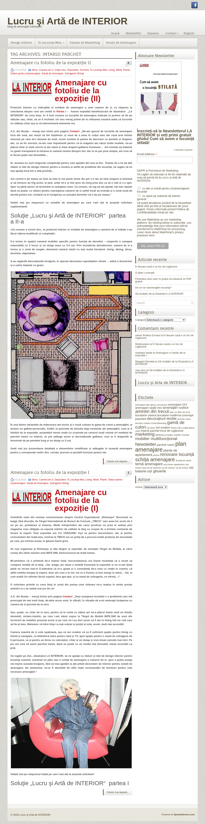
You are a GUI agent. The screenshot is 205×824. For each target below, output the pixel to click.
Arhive (139, 487)
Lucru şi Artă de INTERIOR (68, 21)
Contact (172, 32)
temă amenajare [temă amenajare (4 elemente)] (149, 464)
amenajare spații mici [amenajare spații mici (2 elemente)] (148, 407)
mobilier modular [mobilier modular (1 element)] (181, 435)
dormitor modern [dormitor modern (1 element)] (143, 423)
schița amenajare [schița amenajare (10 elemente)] (155, 459)
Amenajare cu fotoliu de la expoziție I (49, 472)
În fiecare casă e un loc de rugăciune (156, 266)
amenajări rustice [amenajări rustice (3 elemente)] (176, 408)
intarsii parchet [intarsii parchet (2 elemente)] (150, 430)
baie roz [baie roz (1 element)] (173, 412)
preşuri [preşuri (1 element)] (156, 455)
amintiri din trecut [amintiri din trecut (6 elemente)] (152, 411)
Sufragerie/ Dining (74, 73)
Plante (126, 70)
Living (112, 70)
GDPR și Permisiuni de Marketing (157, 170)
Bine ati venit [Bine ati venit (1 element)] (184, 412)
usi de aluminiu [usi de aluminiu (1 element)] (154, 468)
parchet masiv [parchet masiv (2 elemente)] (166, 444)
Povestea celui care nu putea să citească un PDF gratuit (163, 280)
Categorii (140, 319)
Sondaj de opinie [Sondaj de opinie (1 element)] (183, 460)
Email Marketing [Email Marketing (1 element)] (158, 423)
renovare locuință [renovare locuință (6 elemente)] (177, 454)
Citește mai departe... (118, 461)
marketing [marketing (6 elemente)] (145, 434)
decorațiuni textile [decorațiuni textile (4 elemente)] (161, 418)
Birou (35, 70)
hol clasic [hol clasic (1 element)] (150, 428)
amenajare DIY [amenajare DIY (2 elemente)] (177, 404)
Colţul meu (60, 70)
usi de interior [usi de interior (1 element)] (182, 468)
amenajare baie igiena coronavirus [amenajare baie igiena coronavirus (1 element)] (151, 405)
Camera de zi (46, 70)
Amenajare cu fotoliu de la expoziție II (50, 62)
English (189, 33)
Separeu (153, 33)
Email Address (147, 154)
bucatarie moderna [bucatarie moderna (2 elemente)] (169, 415)
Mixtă (119, 70)
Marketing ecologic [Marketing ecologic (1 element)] (164, 435)
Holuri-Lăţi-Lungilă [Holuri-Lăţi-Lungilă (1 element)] (179, 428)
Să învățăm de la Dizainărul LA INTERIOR (159, 293)
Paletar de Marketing (85, 42)
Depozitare (73, 70)
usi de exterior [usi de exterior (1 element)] (168, 468)
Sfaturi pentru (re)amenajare (25, 73)
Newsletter (133, 33)
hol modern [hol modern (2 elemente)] (163, 427)
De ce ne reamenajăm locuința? (153, 287)
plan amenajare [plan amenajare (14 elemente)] (160, 446)
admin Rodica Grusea (147, 335)
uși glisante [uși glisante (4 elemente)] (156, 471)
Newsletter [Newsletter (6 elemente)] (145, 444)
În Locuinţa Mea (52, 41)
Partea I (61, 111)
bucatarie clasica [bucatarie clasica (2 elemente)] (146, 415)
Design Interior (21, 42)
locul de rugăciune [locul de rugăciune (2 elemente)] (171, 430)
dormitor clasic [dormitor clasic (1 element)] (184, 419)
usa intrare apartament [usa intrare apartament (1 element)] (173, 464)
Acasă (115, 33)
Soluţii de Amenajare (121, 42)
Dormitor (84, 70)
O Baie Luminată (144, 272)
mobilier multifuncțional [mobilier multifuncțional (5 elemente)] (156, 438)
